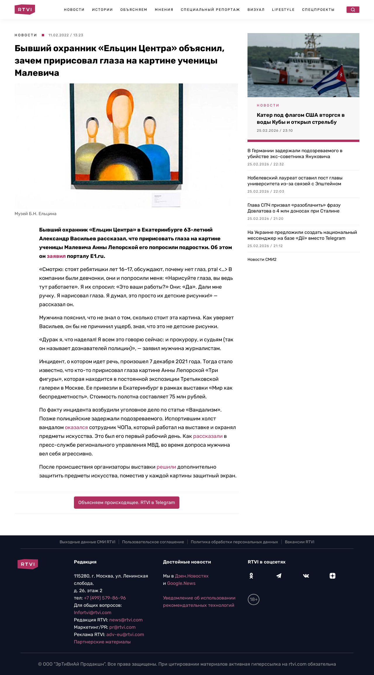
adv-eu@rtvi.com (125, 634)
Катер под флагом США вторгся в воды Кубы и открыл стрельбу (301, 118)
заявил (56, 256)
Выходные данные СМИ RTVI (87, 541)
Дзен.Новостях (192, 576)
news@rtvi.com (126, 620)
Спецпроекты (318, 10)
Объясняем (134, 10)
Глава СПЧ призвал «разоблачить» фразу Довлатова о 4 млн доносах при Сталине (294, 208)
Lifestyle (283, 10)
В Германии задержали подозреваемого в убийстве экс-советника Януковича (294, 153)
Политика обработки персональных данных (234, 541)
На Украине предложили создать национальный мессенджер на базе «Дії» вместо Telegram (302, 235)
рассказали (208, 436)
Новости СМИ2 (261, 259)
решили (166, 467)
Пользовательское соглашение (153, 541)
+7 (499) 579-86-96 (105, 598)
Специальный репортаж (210, 10)
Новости (74, 10)
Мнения (164, 10)
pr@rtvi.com (122, 627)
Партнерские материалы (102, 642)
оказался (76, 427)
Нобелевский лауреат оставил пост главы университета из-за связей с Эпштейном (294, 180)
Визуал (256, 10)
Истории (102, 10)
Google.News (181, 583)
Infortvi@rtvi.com (92, 612)
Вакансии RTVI (299, 541)
